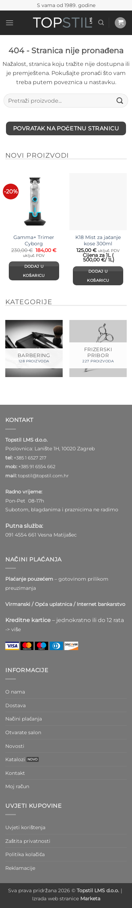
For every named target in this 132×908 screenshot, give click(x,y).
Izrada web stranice (66, 898)
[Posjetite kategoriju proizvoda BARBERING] (34, 348)
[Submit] (120, 101)
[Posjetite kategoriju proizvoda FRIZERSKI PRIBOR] (98, 348)
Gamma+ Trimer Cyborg (33, 240)
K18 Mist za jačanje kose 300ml (98, 240)
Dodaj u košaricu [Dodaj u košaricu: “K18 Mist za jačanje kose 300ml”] (98, 276)
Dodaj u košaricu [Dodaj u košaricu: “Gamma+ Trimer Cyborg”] (34, 271)
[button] (9, 22)
